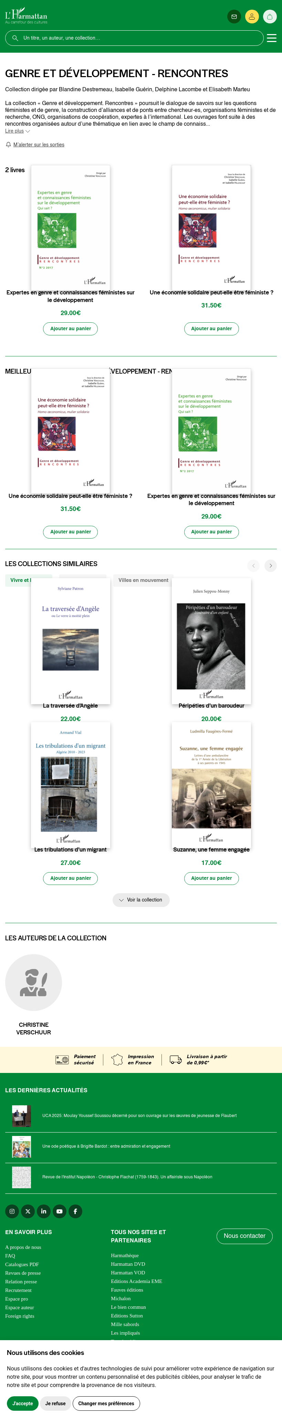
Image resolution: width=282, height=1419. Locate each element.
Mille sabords (125, 1325)
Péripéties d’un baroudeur (211, 706)
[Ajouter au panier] (70, 328)
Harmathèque (125, 1256)
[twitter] (28, 1212)
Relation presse (21, 1282)
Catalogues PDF (22, 1265)
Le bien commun (128, 1308)
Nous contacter (244, 1237)
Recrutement (18, 1291)
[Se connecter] (252, 16)
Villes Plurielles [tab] (82, 580)
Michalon (121, 1299)
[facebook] (75, 1212)
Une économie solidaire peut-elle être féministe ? (211, 292)
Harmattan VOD (128, 1273)
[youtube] (59, 1212)
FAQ (10, 1256)
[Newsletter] (234, 16)
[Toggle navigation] (272, 38)
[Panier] (270, 16)
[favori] (106, 279)
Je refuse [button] (55, 1403)
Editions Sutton (127, 1316)
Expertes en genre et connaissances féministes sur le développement (71, 296)
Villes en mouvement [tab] (143, 580)
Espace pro (16, 1299)
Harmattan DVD (128, 1264)
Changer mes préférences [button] (106, 1403)
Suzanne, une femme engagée (211, 850)
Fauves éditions (127, 1290)
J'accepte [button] (22, 1403)
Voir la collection (144, 901)
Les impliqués (125, 1333)
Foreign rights (19, 1316)
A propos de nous (23, 1248)
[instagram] (12, 1212)
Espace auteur (19, 1308)
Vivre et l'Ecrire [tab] (28, 580)
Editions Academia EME (136, 1282)
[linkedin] (44, 1212)
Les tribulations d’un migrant (70, 850)
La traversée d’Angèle (70, 706)
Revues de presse (23, 1273)
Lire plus (14, 131)
